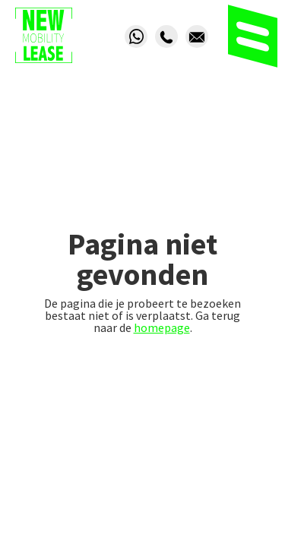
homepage (162, 327)
